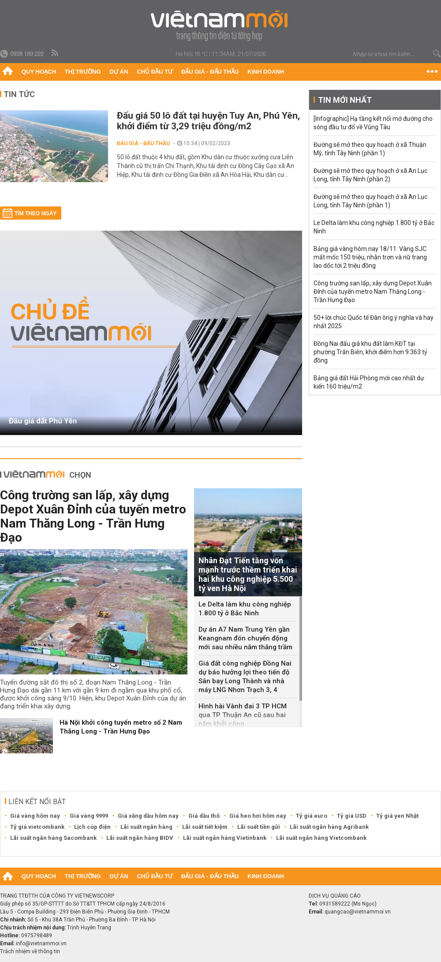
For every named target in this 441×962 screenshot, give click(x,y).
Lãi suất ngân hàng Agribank (329, 827)
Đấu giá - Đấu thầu (210, 71)
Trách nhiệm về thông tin (30, 951)
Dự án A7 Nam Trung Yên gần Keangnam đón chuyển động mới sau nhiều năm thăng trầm (245, 638)
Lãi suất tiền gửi (258, 827)
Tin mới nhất (345, 100)
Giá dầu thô (204, 815)
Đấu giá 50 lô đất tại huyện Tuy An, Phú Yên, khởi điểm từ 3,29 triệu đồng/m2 (208, 120)
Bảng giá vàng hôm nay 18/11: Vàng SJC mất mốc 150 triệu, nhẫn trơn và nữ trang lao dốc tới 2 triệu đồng (370, 257)
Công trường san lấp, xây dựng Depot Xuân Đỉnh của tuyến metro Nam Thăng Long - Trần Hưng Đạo (93, 516)
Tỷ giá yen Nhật (397, 815)
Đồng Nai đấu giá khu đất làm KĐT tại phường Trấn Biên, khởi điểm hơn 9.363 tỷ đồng (370, 352)
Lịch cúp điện (92, 827)
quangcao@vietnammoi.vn (358, 912)
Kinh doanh (265, 71)
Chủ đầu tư (154, 71)
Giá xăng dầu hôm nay (148, 815)
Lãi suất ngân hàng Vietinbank (224, 838)
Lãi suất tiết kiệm (205, 827)
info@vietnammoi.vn (41, 943)
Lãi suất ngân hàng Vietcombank (321, 838)
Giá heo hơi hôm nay (257, 815)
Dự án (119, 71)
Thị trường (83, 71)
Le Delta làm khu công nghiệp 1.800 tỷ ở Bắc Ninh (244, 608)
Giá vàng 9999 (89, 815)
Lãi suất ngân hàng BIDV (139, 838)
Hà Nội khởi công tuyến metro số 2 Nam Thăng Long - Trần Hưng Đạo (121, 727)
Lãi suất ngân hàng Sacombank (53, 838)
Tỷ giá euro (311, 815)
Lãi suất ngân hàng (146, 827)
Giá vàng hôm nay (35, 815)
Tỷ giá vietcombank (37, 827)
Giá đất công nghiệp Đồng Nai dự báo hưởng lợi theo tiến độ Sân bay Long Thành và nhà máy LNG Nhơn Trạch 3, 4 (245, 676)
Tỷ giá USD (351, 815)
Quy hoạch (39, 71)
